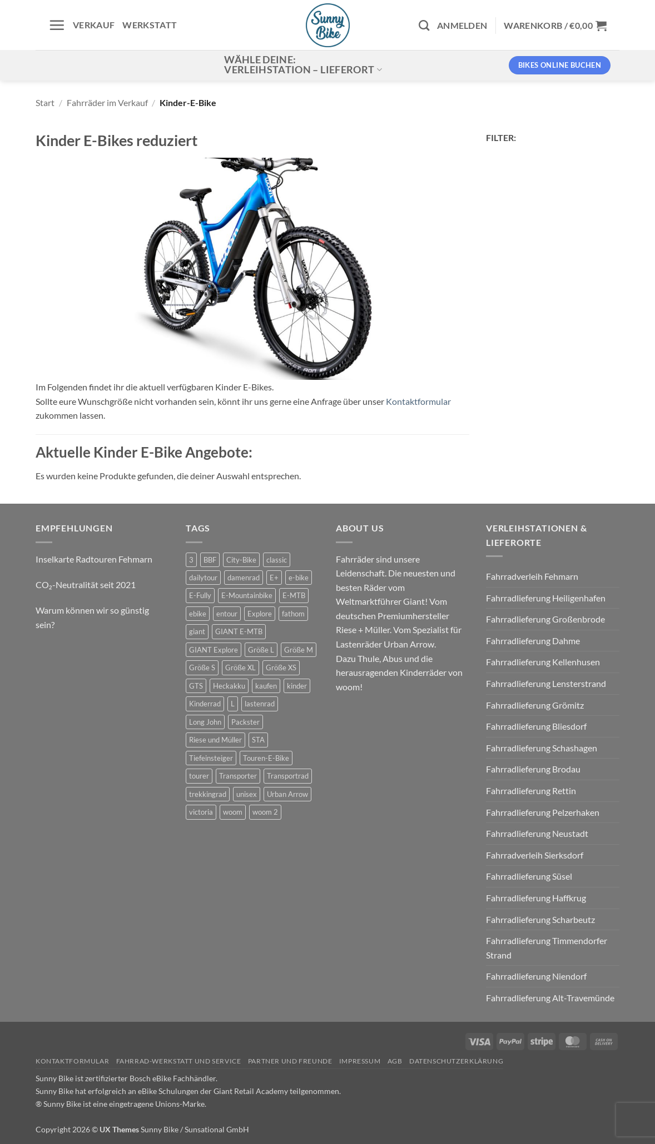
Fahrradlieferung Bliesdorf (536, 726)
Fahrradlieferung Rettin (531, 790)
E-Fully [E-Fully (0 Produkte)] (200, 595)
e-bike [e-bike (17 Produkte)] (299, 577)
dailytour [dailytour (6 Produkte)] (203, 577)
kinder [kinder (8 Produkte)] (297, 685)
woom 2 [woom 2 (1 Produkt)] (265, 811)
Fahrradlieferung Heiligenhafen (546, 598)
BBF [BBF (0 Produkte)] (210, 559)
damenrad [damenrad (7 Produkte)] (243, 577)
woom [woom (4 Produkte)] (232, 811)
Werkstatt (149, 24)
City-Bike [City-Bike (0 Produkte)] (241, 559)
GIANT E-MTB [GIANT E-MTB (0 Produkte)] (238, 631)
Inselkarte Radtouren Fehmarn (94, 559)
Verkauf (94, 24)
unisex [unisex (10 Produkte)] (246, 794)
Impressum (360, 1061)
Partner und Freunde (290, 1061)
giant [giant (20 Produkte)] (197, 631)
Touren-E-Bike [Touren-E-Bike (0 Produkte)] (266, 758)
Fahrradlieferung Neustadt (537, 833)
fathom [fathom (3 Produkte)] (293, 613)
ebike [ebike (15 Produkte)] (197, 613)
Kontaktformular (418, 401)
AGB (395, 1061)
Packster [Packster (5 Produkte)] (245, 721)
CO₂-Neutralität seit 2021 (86, 584)
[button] (56, 25)
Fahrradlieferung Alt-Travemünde (550, 997)
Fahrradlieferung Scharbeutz (540, 919)
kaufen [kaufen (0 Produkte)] (266, 685)
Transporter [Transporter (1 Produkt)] (238, 775)
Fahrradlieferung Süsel (529, 876)
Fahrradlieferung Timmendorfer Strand (546, 947)
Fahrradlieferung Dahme (533, 640)
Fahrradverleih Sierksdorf (534, 855)
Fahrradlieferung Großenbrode (545, 619)
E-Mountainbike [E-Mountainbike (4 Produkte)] (246, 595)
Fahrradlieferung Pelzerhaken (542, 812)
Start (45, 102)
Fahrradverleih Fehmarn (532, 576)
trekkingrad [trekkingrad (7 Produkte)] (207, 794)
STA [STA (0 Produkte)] (258, 739)
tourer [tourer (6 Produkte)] (199, 775)
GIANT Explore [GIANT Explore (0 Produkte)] (213, 649)
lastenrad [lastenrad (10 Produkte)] (260, 703)
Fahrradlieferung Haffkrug (536, 897)
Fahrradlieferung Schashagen (541, 747)
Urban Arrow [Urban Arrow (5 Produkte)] (287, 794)
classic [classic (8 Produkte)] (276, 559)
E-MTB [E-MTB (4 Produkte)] (293, 595)
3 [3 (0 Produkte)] (191, 559)
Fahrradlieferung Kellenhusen (543, 661)
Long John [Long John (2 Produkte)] (205, 721)
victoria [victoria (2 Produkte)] (201, 811)
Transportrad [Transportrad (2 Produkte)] (288, 775)
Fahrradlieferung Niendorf (536, 976)
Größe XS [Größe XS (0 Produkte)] (281, 667)
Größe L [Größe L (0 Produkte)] (261, 649)
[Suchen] (424, 25)
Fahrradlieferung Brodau (533, 769)
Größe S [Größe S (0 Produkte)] (202, 667)
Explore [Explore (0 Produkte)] (259, 613)
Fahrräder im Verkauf (107, 102)
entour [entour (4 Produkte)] (226, 613)
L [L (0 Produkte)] (233, 703)
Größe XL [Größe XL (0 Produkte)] (240, 667)
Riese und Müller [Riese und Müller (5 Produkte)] (215, 739)
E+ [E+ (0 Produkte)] (274, 577)
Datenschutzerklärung (456, 1061)
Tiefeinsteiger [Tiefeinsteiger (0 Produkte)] (211, 758)
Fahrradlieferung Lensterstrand (546, 683)
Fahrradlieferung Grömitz (535, 705)
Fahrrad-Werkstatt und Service (178, 1061)
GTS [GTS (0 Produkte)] (196, 685)
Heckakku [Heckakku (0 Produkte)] (229, 685)
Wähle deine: (303, 65)
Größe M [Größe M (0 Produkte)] (298, 649)
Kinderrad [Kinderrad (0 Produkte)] (205, 703)
